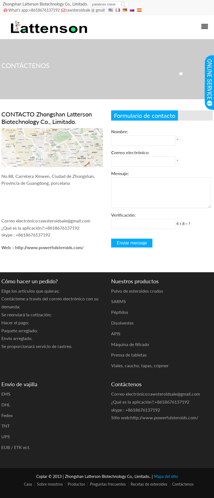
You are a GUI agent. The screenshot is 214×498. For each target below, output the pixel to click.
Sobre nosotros (50, 484)
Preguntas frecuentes (108, 484)
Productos (76, 484)
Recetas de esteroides (149, 484)
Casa (28, 484)
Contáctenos (183, 484)
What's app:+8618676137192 (34, 10)
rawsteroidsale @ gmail (85, 10)
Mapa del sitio (166, 476)
